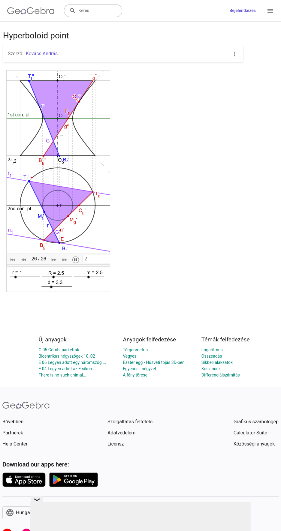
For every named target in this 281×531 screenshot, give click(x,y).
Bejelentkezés (242, 10)
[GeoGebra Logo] (30, 10)
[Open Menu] (270, 10)
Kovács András (42, 53)
